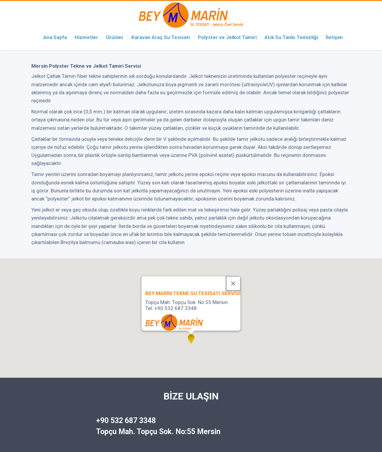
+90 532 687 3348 (126, 420)
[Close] (233, 283)
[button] (191, 339)
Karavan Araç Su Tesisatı (160, 37)
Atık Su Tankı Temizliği (291, 37)
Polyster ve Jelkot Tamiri (227, 37)
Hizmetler (86, 37)
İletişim (334, 37)
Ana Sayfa (55, 37)
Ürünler (115, 37)
